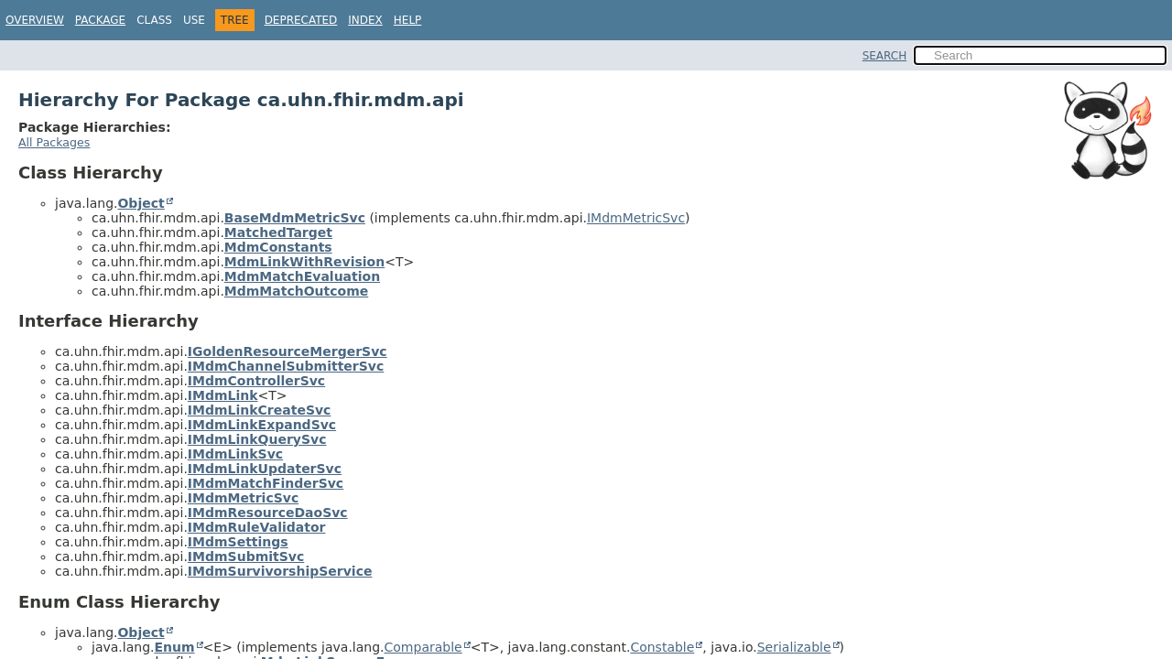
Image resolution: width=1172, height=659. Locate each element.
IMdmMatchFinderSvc (265, 483)
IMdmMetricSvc (636, 218)
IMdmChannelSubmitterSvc (286, 366)
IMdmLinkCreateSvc (259, 410)
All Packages (54, 142)
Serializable (794, 647)
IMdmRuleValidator (257, 527)
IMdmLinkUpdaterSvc (265, 468)
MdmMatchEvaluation (302, 276)
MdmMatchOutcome (296, 291)
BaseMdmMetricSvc (294, 218)
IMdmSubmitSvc (246, 556)
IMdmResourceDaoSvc (268, 512)
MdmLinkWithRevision (304, 261)
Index (365, 20)
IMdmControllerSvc (256, 380)
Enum (174, 647)
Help (408, 20)
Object (140, 203)
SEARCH (885, 55)
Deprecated (301, 20)
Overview (34, 20)
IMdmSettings (238, 542)
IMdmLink (223, 395)
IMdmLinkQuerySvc (257, 439)
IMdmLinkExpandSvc (262, 424)
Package (100, 20)
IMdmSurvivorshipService (280, 571)
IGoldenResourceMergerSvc (287, 351)
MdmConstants (278, 247)
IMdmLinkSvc (235, 454)
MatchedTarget (278, 232)
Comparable (423, 647)
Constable (662, 647)
